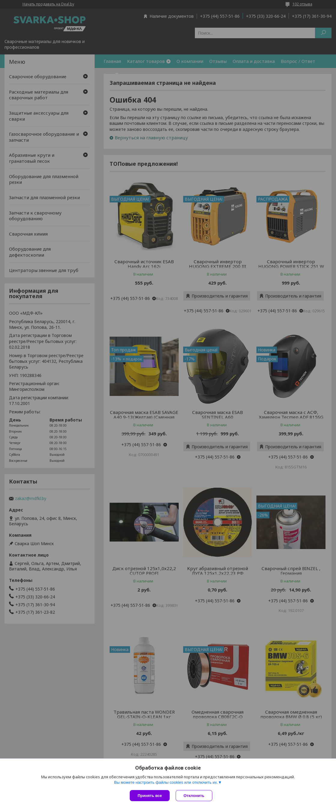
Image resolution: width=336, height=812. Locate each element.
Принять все (150, 795)
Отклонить (193, 795)
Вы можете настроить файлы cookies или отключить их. (166, 782)
